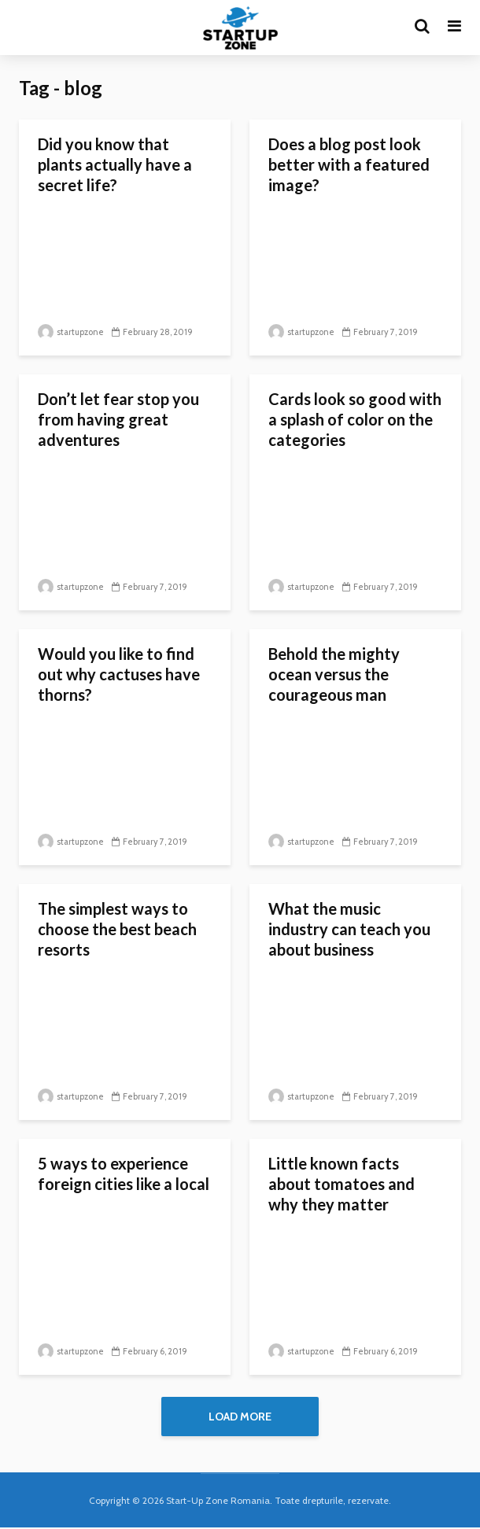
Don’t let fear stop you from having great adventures (118, 419)
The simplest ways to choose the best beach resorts (117, 929)
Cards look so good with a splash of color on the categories (354, 419)
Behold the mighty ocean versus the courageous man (334, 674)
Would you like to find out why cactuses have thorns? (119, 674)
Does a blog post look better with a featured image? (349, 164)
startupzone (71, 331)
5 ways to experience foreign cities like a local (123, 1173)
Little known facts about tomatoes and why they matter (341, 1184)
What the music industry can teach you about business (349, 929)
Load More (240, 1416)
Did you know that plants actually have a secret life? (115, 164)
